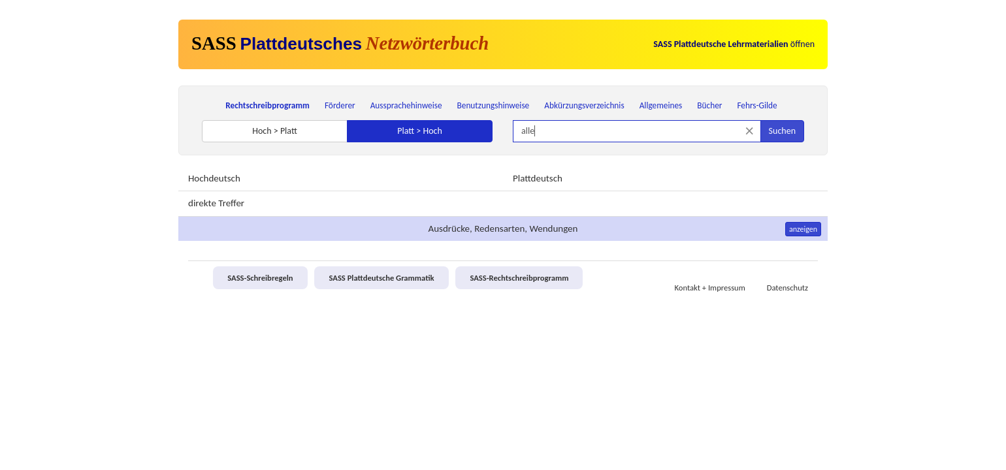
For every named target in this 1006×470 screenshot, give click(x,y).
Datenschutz (787, 287)
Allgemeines (661, 105)
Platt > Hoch (419, 130)
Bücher (709, 105)
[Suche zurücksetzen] (749, 131)
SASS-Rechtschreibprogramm (519, 278)
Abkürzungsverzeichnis (584, 105)
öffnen (734, 44)
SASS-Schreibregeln (260, 278)
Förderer (340, 105)
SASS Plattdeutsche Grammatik (381, 278)
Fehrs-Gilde (757, 105)
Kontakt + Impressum (710, 287)
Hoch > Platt (274, 130)
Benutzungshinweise (493, 105)
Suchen (782, 130)
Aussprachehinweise (406, 105)
